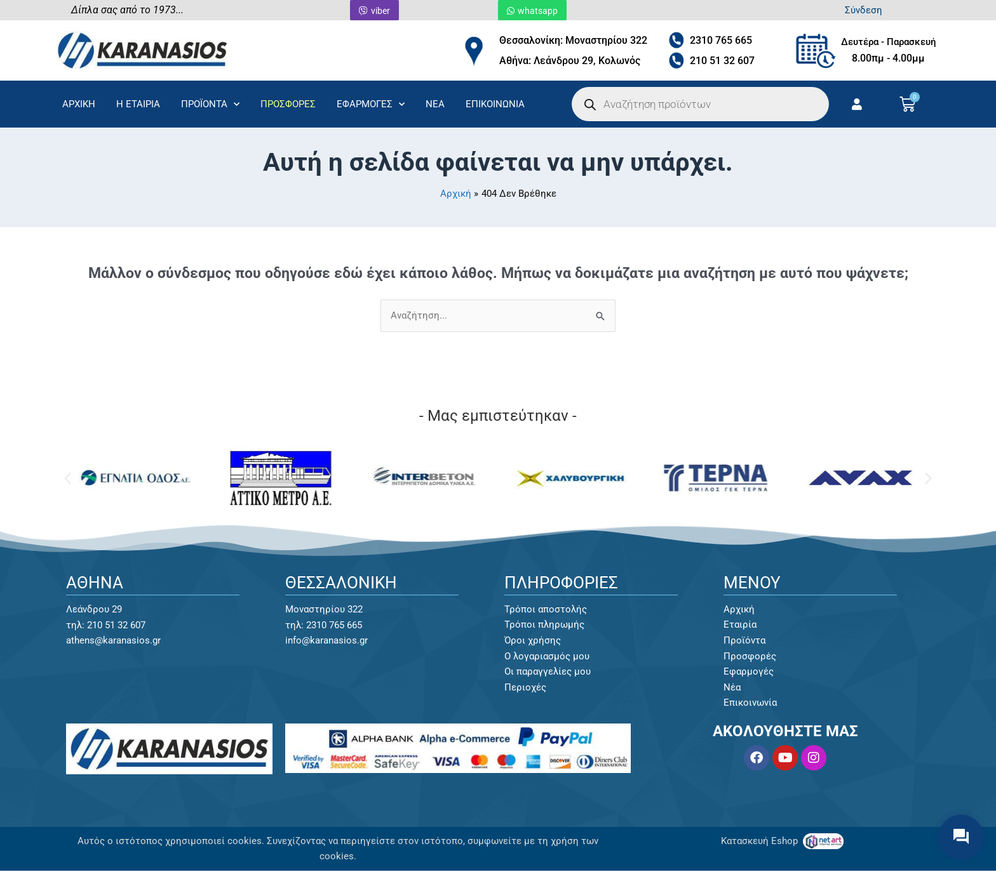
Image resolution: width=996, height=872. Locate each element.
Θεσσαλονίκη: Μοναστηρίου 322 (573, 40)
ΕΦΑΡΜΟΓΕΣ (371, 104)
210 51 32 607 (722, 61)
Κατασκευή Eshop (760, 841)
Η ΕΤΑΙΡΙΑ (138, 104)
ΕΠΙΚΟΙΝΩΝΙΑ (495, 104)
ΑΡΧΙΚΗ (78, 104)
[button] (68, 478)
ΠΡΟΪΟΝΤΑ (210, 104)
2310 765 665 (721, 40)
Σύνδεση (863, 10)
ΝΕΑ (435, 104)
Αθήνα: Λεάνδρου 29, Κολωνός (569, 61)
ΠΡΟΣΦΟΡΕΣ (288, 104)
